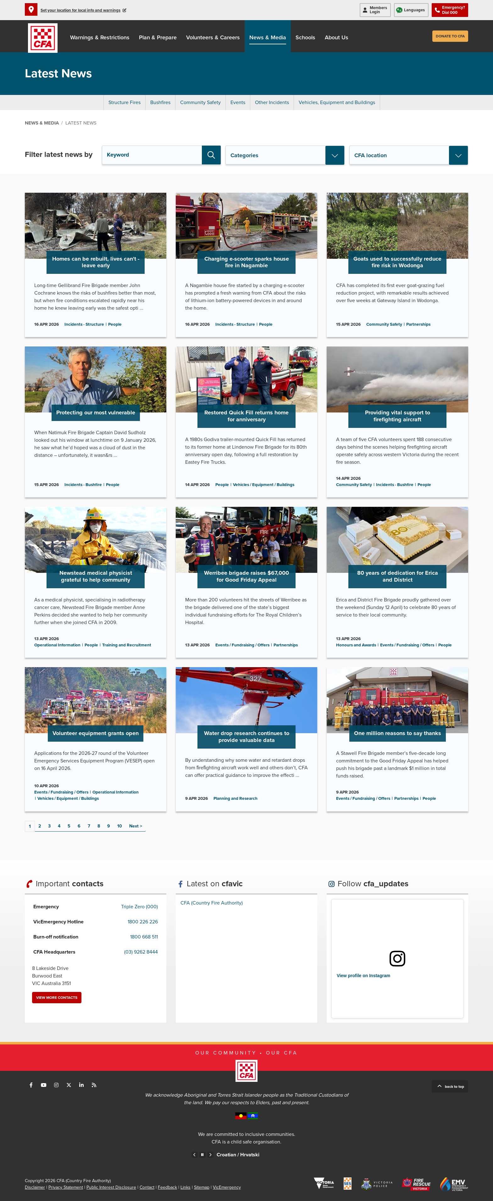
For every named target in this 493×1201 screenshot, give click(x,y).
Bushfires (160, 102)
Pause (202, 1155)
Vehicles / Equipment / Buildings (263, 484)
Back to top (454, 1086)
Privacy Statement (65, 1187)
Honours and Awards (356, 645)
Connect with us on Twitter (69, 1085)
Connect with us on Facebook (31, 1085)
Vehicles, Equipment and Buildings (337, 102)
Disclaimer (35, 1187)
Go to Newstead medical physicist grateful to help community (95, 582)
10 (119, 826)
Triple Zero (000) (139, 907)
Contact (147, 1187)
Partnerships (418, 324)
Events (237, 102)
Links (185, 1187)
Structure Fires (124, 102)
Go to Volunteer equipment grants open (95, 739)
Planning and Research (235, 798)
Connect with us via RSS (94, 1085)
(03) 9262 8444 (141, 952)
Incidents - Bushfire (83, 484)
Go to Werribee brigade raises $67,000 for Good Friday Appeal (246, 582)
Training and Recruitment (126, 645)
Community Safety (200, 102)
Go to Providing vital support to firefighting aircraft (397, 421)
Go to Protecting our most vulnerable (95, 421)
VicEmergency (227, 1187)
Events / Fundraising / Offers (242, 645)
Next (134, 826)
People (115, 324)
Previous (194, 1155)
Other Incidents (272, 102)
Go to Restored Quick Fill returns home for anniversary (246, 421)
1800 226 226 (143, 922)
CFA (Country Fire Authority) (211, 903)
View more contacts (56, 997)
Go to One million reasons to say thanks (397, 739)
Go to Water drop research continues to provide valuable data (246, 739)
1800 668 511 (144, 937)
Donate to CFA (450, 36)
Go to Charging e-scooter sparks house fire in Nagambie (246, 265)
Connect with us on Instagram (56, 1085)
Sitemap (201, 1187)
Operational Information (57, 645)
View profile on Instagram (363, 975)
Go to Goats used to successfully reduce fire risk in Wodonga (397, 265)
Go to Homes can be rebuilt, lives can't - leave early (95, 265)
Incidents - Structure (84, 324)
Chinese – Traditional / (242, 1155)
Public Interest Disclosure (111, 1187)
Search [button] (211, 155)
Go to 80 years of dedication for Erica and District (397, 582)
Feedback (167, 1187)
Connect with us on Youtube (43, 1085)
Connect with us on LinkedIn (81, 1085)
